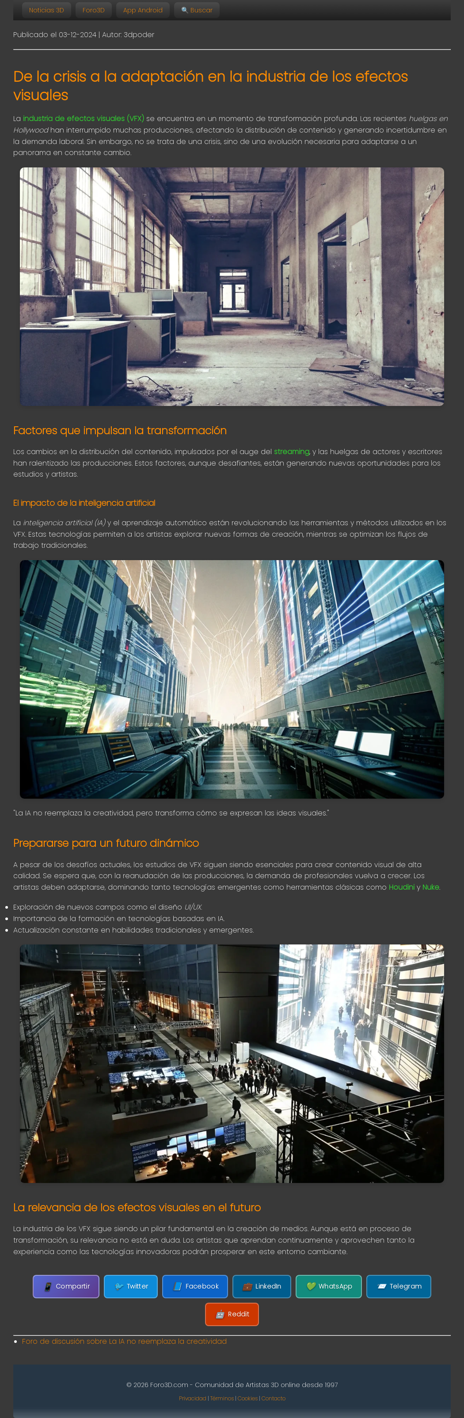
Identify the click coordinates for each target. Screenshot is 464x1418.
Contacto (273, 1398)
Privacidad (192, 1398)
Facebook (195, 1286)
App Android (143, 10)
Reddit (232, 1314)
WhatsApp (329, 1286)
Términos (222, 1398)
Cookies (248, 1398)
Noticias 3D (46, 10)
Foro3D (94, 10)
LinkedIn (261, 1286)
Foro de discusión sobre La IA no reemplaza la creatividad (124, 1341)
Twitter (131, 1286)
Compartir (66, 1287)
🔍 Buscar (197, 10)
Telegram (399, 1286)
